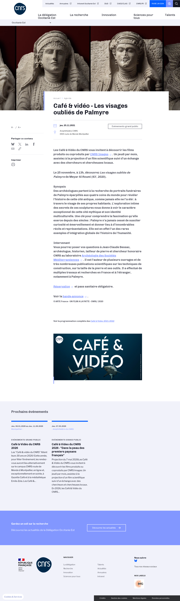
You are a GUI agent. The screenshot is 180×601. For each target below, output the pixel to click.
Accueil (57, 98)
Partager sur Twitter (19, 144)
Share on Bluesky (12, 144)
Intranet (100, 576)
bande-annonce (73, 296)
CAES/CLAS (122, 4)
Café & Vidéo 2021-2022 (102, 321)
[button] (13, 597)
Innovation (109, 15)
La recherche (79, 15)
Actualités (49, 4)
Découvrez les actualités (104, 528)
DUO (106, 4)
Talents (170, 15)
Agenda (67, 98)
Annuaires (64, 4)
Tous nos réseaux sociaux (145, 566)
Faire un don (158, 4)
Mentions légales (139, 598)
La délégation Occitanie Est (47, 16)
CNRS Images (99, 154)
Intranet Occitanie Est (86, 4)
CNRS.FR (140, 4)
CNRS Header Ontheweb (169, 3)
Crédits (102, 598)
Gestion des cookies (119, 598)
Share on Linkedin (26, 144)
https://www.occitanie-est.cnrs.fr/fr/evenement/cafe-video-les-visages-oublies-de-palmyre (19, 148)
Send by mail (12, 148)
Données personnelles (160, 598)
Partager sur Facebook (33, 144)
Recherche (68, 568)
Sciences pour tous (143, 16)
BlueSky (136, 560)
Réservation (61, 286)
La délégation (69, 564)
